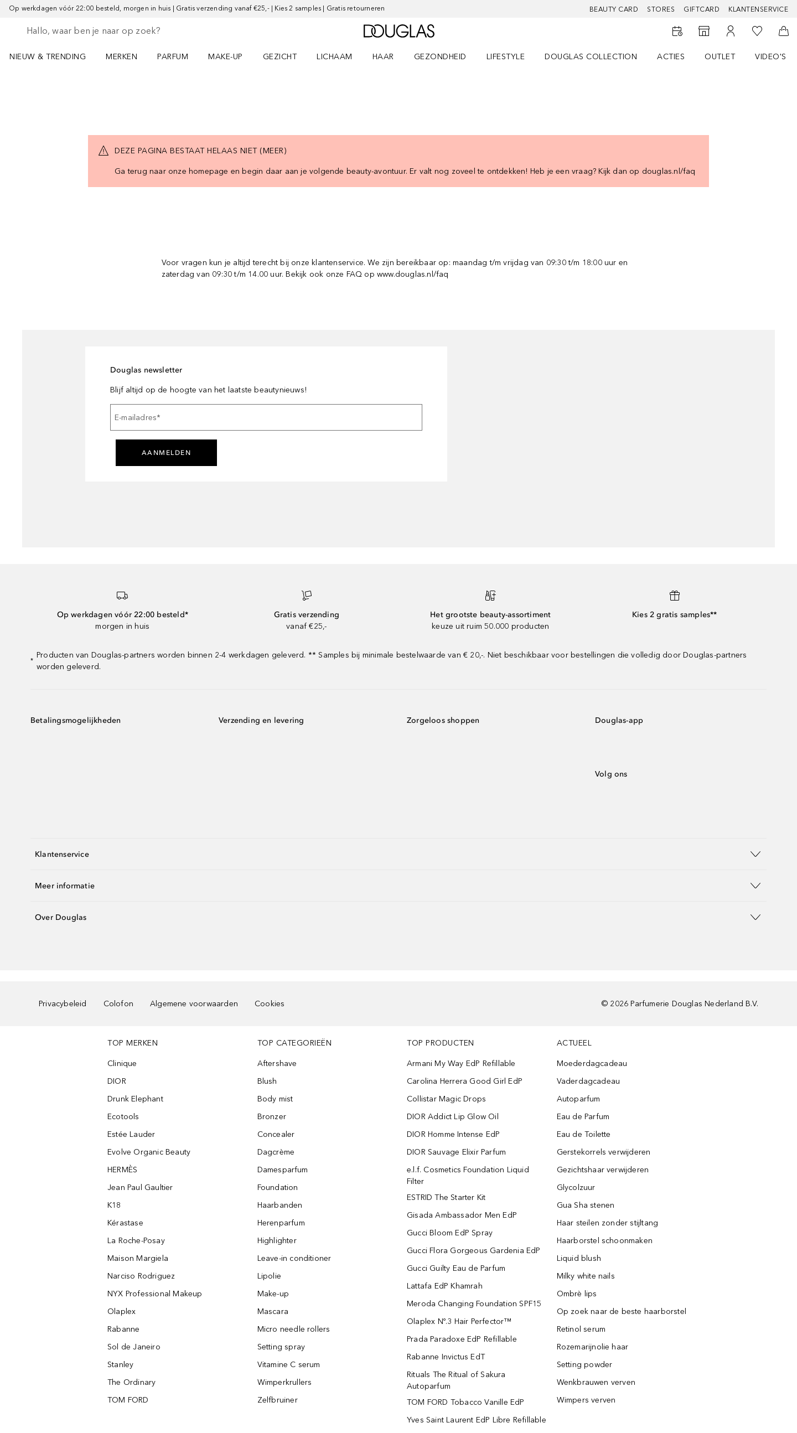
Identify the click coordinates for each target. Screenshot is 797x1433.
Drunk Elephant (135, 1099)
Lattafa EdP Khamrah (445, 1286)
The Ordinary (131, 1382)
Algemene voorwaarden (194, 1003)
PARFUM (172, 56)
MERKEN (121, 56)
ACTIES (671, 56)
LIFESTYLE (506, 56)
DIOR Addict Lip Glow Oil (453, 1116)
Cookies (269, 1003)
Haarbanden (280, 1205)
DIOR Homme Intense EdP (453, 1134)
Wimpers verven (586, 1400)
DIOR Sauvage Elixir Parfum (456, 1152)
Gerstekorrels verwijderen (604, 1152)
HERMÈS (122, 1170)
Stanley (120, 1364)
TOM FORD (128, 1400)
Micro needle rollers (293, 1329)
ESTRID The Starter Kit (446, 1197)
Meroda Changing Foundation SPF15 (474, 1303)
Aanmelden (167, 453)
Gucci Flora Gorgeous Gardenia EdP (474, 1250)
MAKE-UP (225, 56)
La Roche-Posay (136, 1240)
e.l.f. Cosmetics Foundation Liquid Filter (468, 1175)
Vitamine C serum (288, 1364)
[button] (398, 854)
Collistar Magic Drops (446, 1099)
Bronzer (271, 1116)
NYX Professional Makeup (155, 1294)
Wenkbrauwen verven (596, 1382)
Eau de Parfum (583, 1116)
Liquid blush (579, 1258)
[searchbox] (108, 31)
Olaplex (121, 1311)
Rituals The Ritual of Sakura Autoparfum (456, 1380)
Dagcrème (276, 1152)
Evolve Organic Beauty (148, 1152)
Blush (267, 1081)
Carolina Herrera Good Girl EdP (464, 1081)
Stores (661, 9)
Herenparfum (281, 1223)
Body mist (275, 1099)
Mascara (272, 1311)
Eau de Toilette (584, 1134)
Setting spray (281, 1347)
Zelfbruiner (277, 1400)
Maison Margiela (137, 1258)
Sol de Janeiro (134, 1347)
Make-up (273, 1294)
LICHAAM (335, 56)
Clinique (122, 1063)
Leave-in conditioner (294, 1258)
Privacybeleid (63, 1003)
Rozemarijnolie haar (593, 1347)
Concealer (276, 1134)
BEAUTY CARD (614, 9)
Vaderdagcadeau (588, 1081)
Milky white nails (586, 1276)
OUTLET (720, 56)
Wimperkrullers (284, 1382)
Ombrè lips (577, 1294)
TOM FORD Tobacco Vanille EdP (466, 1402)
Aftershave (277, 1063)
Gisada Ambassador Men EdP (462, 1215)
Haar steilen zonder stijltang (608, 1223)
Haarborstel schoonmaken (605, 1240)
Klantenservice (758, 9)
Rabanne (123, 1329)
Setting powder (585, 1364)
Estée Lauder (131, 1134)
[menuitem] (54, 56)
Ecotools (123, 1116)
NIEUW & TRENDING (47, 56)
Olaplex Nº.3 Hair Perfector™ (459, 1321)
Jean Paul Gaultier (140, 1187)
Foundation (277, 1187)
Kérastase (125, 1223)
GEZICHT (280, 56)
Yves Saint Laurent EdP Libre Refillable (476, 1420)
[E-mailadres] (266, 417)
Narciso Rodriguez (141, 1276)
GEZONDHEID (440, 56)
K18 (114, 1205)
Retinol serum (581, 1329)
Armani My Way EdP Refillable (461, 1063)
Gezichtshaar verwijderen (603, 1170)
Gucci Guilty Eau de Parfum (456, 1268)
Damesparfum (282, 1170)
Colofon (118, 1003)
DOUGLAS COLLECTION (591, 56)
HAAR (383, 56)
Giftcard (702, 9)
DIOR (116, 1081)
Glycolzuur (576, 1187)
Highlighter (277, 1240)
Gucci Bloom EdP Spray (450, 1233)
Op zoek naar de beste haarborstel (622, 1311)
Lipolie (269, 1276)
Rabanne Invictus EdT (446, 1357)
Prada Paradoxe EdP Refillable (462, 1339)
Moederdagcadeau (592, 1063)
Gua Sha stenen (586, 1205)
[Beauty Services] (677, 31)
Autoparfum (579, 1099)
